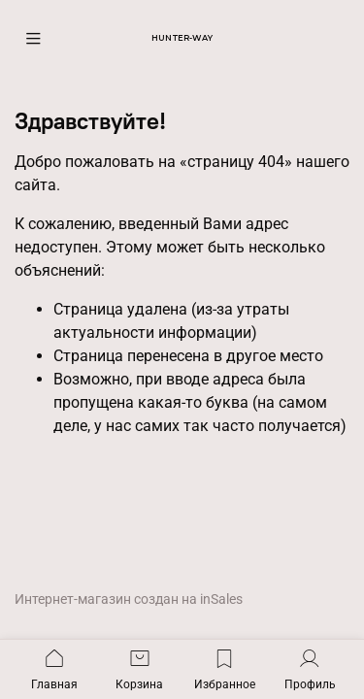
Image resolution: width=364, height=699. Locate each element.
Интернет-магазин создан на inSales (129, 599)
